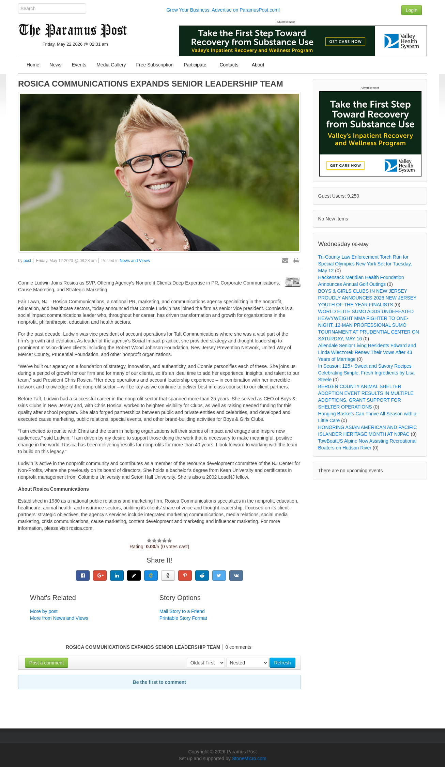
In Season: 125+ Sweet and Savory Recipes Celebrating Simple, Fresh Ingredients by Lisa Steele (366, 372)
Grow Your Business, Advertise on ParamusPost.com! (223, 10)
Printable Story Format (183, 618)
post (27, 260)
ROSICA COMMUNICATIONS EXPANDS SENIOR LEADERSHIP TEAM (150, 83)
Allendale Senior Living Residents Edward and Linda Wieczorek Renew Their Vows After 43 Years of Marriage (367, 352)
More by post (44, 611)
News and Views (135, 260)
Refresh (282, 662)
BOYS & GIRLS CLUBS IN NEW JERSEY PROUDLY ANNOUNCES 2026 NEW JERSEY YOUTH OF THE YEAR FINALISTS (367, 297)
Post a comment (46, 662)
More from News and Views (59, 618)
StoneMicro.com (249, 758)
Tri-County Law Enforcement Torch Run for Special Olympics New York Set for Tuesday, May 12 (365, 263)
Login (411, 10)
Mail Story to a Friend (182, 611)
